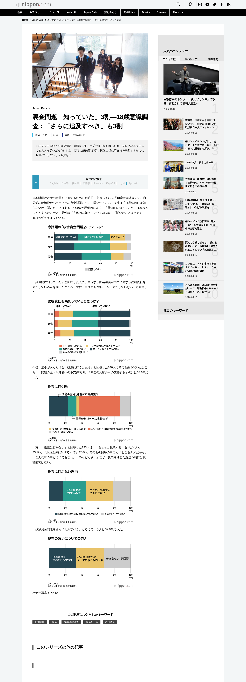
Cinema (161, 12)
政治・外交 (41, 135)
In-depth (71, 12)
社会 (55, 135)
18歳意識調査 (71, 622)
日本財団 (40, 622)
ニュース (54, 12)
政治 (54, 622)
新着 (19, 12)
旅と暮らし (110, 12)
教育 (67, 135)
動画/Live (129, 12)
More (178, 12)
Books (146, 12)
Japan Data (90, 12)
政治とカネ (92, 622)
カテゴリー (35, 12)
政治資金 (110, 622)
